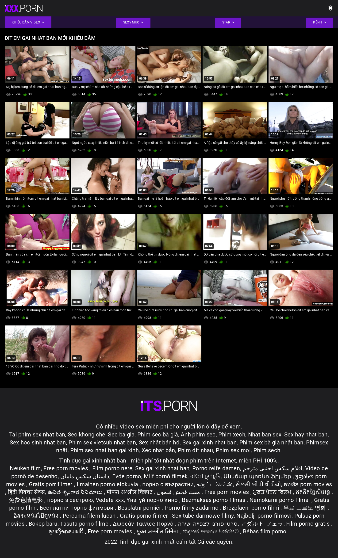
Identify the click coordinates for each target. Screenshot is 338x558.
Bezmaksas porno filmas (214, 500)
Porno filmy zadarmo (192, 507)
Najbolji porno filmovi (264, 515)
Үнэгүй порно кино (153, 500)
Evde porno (126, 476)
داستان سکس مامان (84, 476)
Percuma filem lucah (90, 515)
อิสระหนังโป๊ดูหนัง (37, 515)
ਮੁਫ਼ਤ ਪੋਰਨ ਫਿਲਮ (273, 492)
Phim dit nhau (195, 450)
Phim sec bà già (157, 434)
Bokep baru (43, 523)
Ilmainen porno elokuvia (108, 484)
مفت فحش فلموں (179, 492)
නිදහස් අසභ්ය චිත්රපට (211, 531)
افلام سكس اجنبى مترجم (273, 468)
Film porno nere (112, 468)
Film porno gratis (308, 523)
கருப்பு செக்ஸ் (214, 484)
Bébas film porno (265, 531)
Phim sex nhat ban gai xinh (104, 450)
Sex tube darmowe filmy (203, 515)
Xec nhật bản (158, 450)
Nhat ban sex (265, 434)
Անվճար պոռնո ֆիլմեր (258, 476)
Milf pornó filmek (166, 476)
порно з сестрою (70, 500)
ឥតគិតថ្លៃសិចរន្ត (314, 492)
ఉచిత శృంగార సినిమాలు (76, 492)
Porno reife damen (216, 468)
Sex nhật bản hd (159, 442)
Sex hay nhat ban (306, 434)
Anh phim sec (198, 434)
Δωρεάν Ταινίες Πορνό (144, 523)
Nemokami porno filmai (280, 500)
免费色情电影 (26, 500)
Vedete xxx (110, 500)
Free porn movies (66, 468)
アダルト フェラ (261, 523)
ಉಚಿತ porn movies (308, 484)
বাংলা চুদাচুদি (205, 476)
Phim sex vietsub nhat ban (102, 442)
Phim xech (231, 434)
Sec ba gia (121, 434)
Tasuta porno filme (85, 523)
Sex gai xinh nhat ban (209, 442)
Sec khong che (86, 434)
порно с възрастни (168, 484)
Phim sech (267, 450)
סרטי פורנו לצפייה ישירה (208, 523)
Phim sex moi (233, 450)
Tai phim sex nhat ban (37, 434)
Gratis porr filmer (51, 484)
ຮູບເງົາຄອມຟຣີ (67, 531)
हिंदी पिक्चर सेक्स (26, 492)
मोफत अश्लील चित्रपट (130, 492)
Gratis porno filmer (144, 515)
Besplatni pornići (140, 507)
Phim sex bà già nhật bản (271, 442)
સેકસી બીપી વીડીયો (258, 484)
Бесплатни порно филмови (77, 507)
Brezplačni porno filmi (251, 507)
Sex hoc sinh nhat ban (38, 442)
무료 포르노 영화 (305, 507)
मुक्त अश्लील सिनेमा (158, 531)
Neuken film (25, 468)
